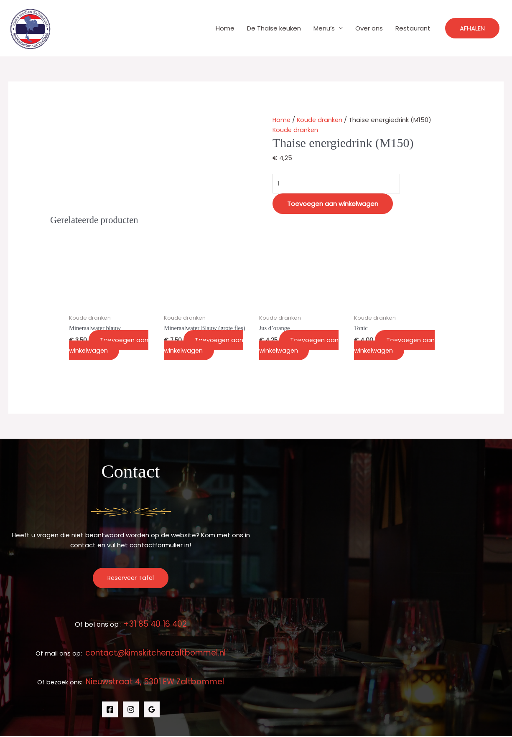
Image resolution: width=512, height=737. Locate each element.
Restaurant (412, 28)
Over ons (369, 28)
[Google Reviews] (152, 710)
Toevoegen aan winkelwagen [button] (111, 345)
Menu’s (324, 28)
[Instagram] (131, 710)
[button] (472, 28)
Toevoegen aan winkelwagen (332, 204)
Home (225, 28)
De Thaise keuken (274, 28)
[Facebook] (110, 710)
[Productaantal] (339, 183)
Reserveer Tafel (130, 578)
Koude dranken (321, 119)
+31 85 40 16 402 (155, 624)
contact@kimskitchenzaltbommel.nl (155, 653)
